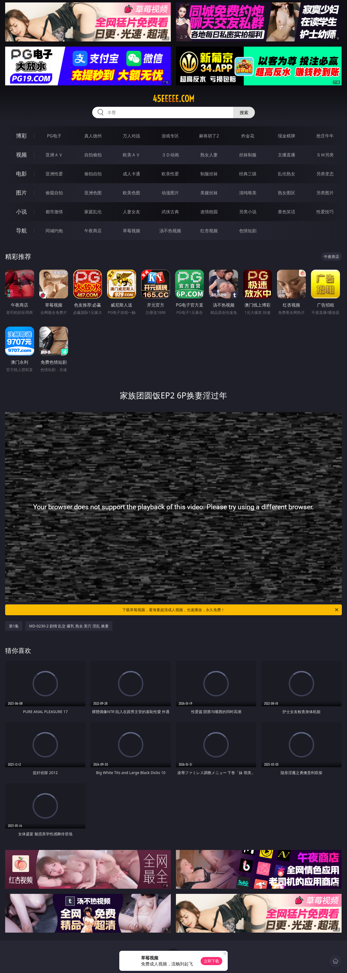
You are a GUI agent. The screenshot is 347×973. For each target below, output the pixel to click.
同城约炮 (54, 231)
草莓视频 (131, 231)
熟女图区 (286, 193)
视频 (21, 154)
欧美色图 (131, 193)
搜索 (244, 112)
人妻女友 (131, 212)
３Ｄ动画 (170, 155)
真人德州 (93, 136)
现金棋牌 (286, 136)
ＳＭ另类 (325, 155)
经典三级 (247, 174)
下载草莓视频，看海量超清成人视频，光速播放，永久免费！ (230, 610)
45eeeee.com (173, 98)
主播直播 (286, 155)
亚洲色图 (93, 193)
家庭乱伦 (93, 212)
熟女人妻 (209, 155)
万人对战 (131, 136)
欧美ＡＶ (131, 155)
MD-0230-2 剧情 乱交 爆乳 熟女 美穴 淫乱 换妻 (68, 626)
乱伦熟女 (286, 174)
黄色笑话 (286, 212)
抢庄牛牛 (325, 136)
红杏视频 (209, 231)
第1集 (14, 626)
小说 (21, 211)
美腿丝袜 (209, 193)
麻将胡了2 (209, 136)
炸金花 (247, 136)
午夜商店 (93, 231)
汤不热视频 (170, 231)
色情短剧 (247, 231)
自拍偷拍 (93, 155)
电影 (21, 173)
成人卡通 (131, 174)
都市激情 (54, 212)
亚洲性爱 (54, 174)
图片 (21, 192)
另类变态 (325, 174)
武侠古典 (170, 212)
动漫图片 (170, 193)
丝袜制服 (247, 155)
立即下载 (211, 961)
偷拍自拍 (93, 174)
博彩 (21, 135)
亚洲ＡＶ (54, 155)
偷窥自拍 (54, 193)
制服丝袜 (209, 174)
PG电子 (54, 136)
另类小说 (247, 212)
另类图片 (325, 193)
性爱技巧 (325, 212)
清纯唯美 (247, 193)
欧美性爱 (170, 174)
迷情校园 (209, 212)
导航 (21, 230)
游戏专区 (170, 136)
